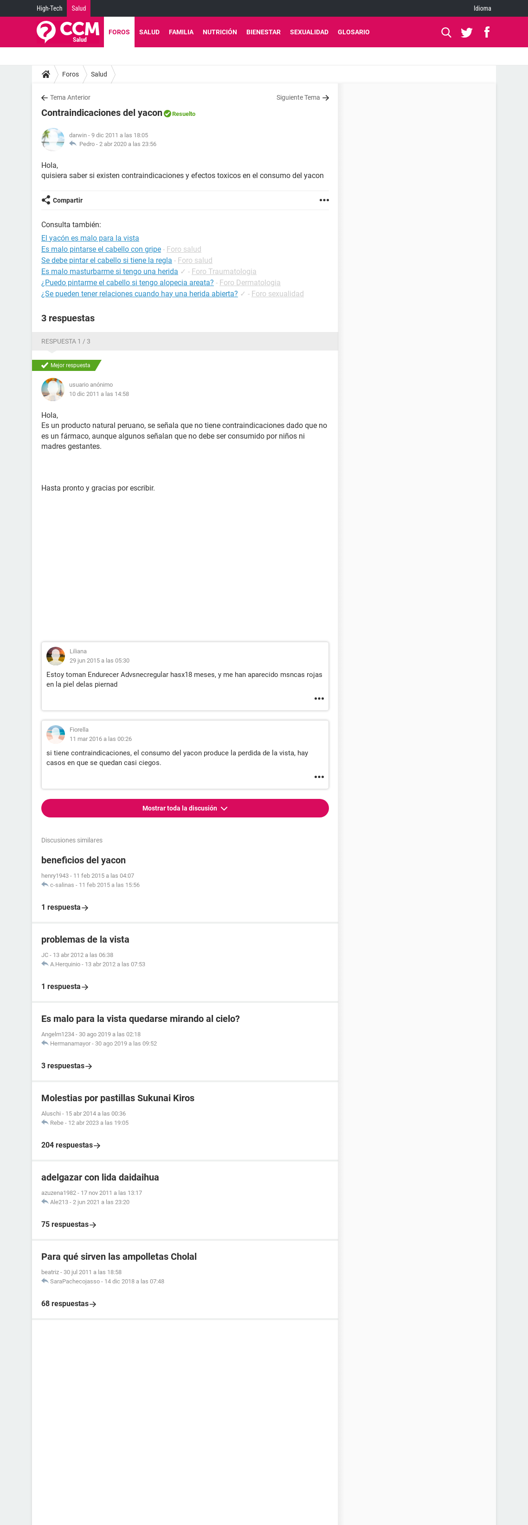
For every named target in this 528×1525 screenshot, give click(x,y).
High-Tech (49, 8)
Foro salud (184, 249)
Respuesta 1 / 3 (65, 341)
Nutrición (220, 32)
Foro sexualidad (277, 293)
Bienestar (263, 32)
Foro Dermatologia (250, 282)
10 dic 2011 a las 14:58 (99, 393)
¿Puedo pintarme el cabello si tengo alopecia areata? (127, 282)
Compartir (68, 200)
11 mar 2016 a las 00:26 (101, 738)
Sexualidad (309, 32)
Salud (78, 8)
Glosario (354, 32)
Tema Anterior (70, 97)
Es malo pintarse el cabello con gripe (101, 249)
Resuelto (183, 113)
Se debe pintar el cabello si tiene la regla (106, 260)
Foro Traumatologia (224, 271)
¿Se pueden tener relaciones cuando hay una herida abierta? (139, 293)
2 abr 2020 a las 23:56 (127, 143)
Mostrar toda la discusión (180, 808)
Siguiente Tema (298, 97)
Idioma (482, 8)
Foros (119, 32)
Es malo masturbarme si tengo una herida (109, 271)
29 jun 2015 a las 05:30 (99, 660)
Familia (181, 32)
